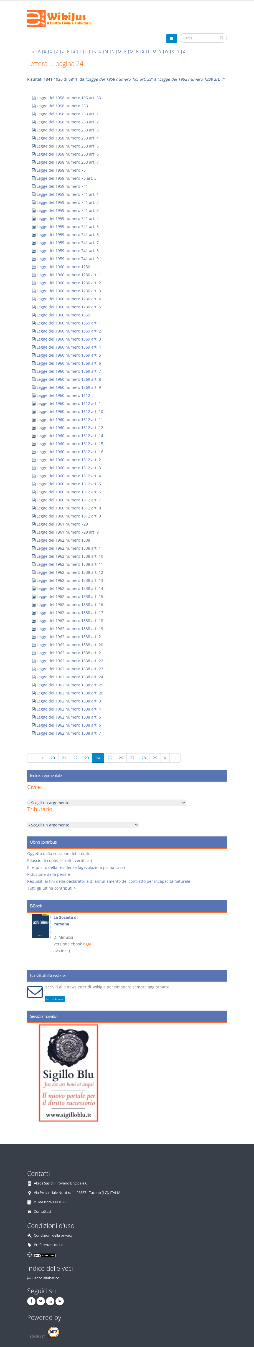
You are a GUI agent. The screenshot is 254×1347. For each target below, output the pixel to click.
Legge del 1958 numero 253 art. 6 (68, 154)
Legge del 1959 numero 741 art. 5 (68, 226)
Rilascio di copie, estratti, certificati (59, 860)
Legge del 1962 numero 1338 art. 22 (70, 660)
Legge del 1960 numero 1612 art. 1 (69, 403)
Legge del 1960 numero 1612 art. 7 (69, 500)
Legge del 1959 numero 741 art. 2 (68, 202)
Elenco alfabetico (45, 1278)
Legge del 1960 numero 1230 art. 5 (69, 307)
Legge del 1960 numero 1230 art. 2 (69, 282)
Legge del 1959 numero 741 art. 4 (68, 218)
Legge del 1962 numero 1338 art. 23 (70, 668)
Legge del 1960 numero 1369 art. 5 (69, 355)
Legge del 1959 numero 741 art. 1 (68, 194)
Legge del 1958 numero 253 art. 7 (68, 162)
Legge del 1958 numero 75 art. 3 (66, 178)
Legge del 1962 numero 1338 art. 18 (70, 620)
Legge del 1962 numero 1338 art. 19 (70, 628)
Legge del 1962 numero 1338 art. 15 (70, 596)
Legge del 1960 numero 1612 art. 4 (69, 475)
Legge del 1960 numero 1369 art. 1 (69, 323)
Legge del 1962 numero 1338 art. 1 (69, 548)
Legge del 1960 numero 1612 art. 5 (69, 483)
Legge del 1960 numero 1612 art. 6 (69, 491)
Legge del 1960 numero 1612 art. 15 (70, 443)
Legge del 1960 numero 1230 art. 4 (69, 298)
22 (75, 757)
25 (109, 757)
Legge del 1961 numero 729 (62, 524)
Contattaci (42, 1211)
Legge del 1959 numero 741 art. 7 (68, 242)
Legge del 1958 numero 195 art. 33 (69, 97)
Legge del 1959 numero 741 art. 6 (68, 234)
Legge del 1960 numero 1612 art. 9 (69, 516)
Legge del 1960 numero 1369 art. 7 (69, 371)
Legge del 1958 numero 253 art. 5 (68, 146)
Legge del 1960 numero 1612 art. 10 (70, 411)
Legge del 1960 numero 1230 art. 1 (69, 274)
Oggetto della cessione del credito (58, 853)
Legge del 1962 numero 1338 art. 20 (70, 644)
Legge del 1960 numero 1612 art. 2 (69, 459)
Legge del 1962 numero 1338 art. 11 (70, 564)
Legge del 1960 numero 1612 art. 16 (70, 451)
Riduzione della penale (48, 874)
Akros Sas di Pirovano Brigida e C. (61, 1183)
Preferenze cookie (48, 1244)
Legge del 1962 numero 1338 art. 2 (69, 636)
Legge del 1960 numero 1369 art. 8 (69, 379)
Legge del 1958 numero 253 (62, 105)
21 (64, 757)
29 (155, 757)
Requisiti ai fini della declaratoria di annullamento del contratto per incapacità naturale (108, 881)
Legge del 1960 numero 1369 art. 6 (69, 363)
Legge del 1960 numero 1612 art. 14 (70, 435)
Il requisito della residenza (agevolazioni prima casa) (76, 867)
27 (132, 757)
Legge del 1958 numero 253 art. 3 (68, 130)
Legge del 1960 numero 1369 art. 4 (69, 347)
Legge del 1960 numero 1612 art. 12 (70, 427)
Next (221, 939)
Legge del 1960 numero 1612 (63, 395)
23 (87, 757)
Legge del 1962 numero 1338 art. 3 (69, 701)
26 (121, 757)
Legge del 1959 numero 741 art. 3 (68, 210)
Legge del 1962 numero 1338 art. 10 (70, 556)
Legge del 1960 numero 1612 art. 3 (69, 467)
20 (52, 757)
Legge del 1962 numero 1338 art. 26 (70, 693)
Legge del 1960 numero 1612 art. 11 (70, 419)
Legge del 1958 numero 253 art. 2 (68, 122)
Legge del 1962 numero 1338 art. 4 (69, 709)
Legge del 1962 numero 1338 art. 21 (70, 652)
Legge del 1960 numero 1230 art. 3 (69, 290)
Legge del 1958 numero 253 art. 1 (68, 113)
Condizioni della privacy (53, 1235)
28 (143, 757)
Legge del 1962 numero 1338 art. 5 (69, 717)
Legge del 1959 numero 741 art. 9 (68, 258)
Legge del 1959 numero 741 (62, 186)
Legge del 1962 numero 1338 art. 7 (69, 733)
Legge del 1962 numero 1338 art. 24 (70, 676)
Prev (33, 939)
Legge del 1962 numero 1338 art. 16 (70, 604)
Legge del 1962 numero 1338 (63, 540)
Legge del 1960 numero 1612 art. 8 (69, 508)
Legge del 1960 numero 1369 (63, 315)
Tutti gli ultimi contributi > (51, 888)
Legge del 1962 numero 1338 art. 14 (70, 588)
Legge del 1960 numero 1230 (63, 266)
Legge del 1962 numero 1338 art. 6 (69, 725)
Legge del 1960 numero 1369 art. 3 (69, 339)
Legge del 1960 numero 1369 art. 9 (69, 387)
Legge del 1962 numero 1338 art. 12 (70, 572)
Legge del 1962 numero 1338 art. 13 (70, 580)
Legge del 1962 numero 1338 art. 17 (70, 612)
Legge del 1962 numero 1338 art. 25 (70, 685)
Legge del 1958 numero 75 (61, 170)
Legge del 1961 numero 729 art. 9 (68, 532)
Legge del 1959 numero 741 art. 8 (68, 250)
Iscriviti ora (54, 999)
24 (98, 757)
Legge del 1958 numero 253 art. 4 (68, 138)
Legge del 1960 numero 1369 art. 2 (69, 331)
